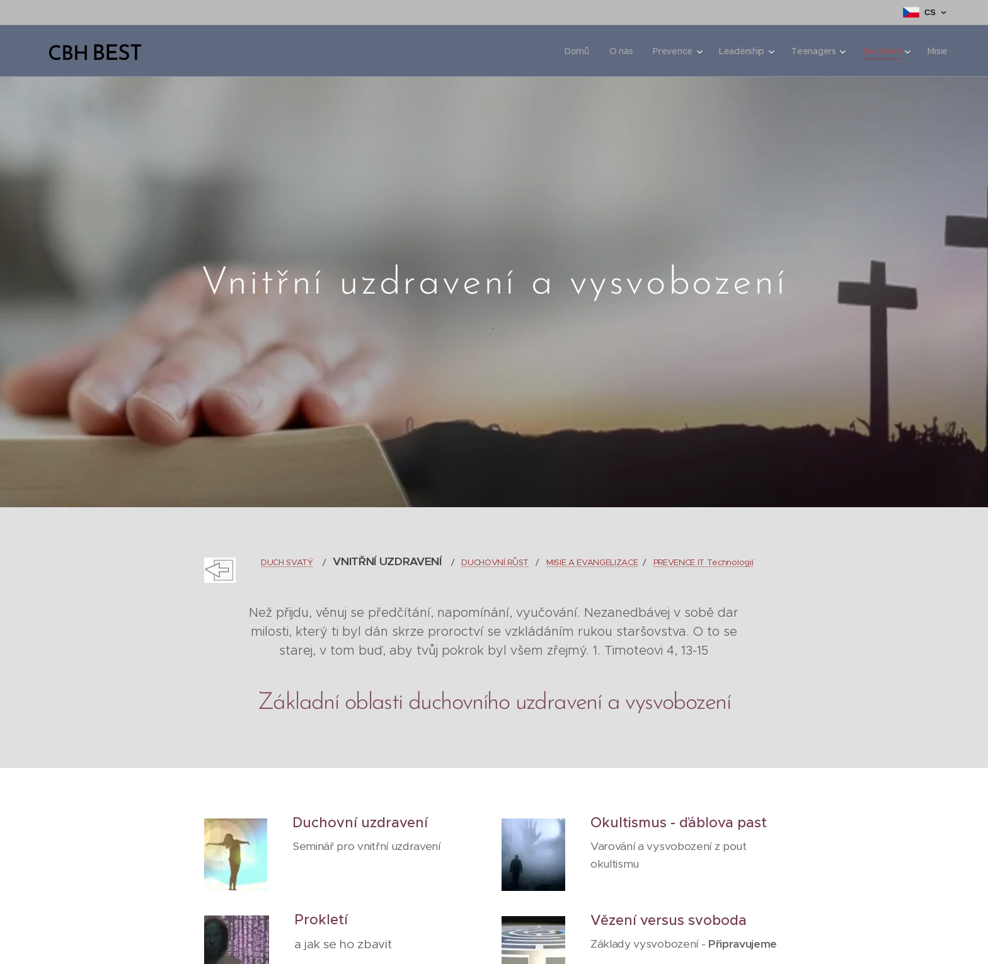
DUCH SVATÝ (287, 562)
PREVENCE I (676, 562)
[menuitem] (573, 51)
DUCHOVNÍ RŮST (495, 562)
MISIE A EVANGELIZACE (592, 562)
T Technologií (726, 562)
